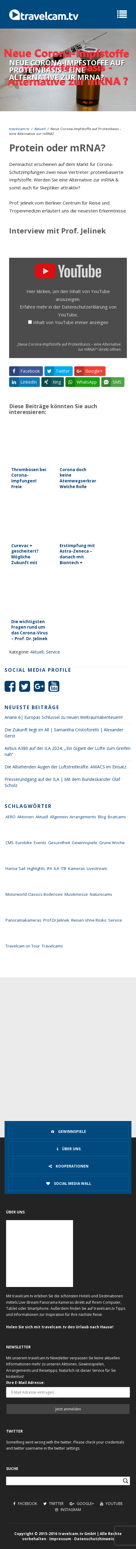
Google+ (82, 1503)
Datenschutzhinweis (94, 1538)
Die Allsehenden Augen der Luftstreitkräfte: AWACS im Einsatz (65, 767)
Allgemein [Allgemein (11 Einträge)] (59, 816)
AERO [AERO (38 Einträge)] (10, 816)
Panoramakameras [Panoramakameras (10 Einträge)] (23, 920)
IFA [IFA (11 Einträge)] (49, 868)
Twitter (53, 1503)
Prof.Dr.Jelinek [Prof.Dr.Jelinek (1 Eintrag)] (56, 920)
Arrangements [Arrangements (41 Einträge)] (83, 816)
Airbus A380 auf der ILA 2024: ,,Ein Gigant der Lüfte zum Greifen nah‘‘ (68, 751)
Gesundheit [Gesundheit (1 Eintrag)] (59, 842)
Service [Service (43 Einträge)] (115, 920)
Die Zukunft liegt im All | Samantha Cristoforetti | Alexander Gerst (64, 733)
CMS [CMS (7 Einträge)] (9, 842)
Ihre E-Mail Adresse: (25, 1382)
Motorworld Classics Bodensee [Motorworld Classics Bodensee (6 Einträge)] (34, 894)
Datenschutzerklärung (85, 307)
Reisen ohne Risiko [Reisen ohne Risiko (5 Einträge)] (88, 920)
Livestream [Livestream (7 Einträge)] (97, 868)
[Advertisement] (68, 1048)
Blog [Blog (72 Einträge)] (102, 816)
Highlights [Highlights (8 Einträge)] (36, 868)
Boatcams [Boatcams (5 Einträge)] (117, 816)
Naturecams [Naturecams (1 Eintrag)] (101, 894)
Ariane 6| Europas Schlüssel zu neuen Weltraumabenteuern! (64, 717)
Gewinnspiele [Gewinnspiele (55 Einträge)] (84, 842)
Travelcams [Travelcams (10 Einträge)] (52, 946)
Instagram (68, 1509)
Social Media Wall (68, 1183)
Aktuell (40, 128)
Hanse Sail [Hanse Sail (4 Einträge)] (15, 868)
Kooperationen (69, 1166)
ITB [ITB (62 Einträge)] (63, 868)
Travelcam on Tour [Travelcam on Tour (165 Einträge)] (22, 946)
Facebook (25, 1503)
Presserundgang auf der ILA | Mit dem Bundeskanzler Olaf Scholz (62, 782)
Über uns (69, 1148)
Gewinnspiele (68, 1131)
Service (53, 652)
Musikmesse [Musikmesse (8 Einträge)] (76, 894)
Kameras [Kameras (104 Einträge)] (76, 868)
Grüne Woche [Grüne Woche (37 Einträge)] (112, 842)
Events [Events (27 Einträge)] (40, 842)
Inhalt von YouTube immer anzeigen (70, 322)
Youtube (111, 1503)
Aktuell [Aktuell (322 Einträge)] (42, 816)
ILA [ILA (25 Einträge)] (56, 868)
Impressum (60, 1538)
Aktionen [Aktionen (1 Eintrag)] (25, 816)
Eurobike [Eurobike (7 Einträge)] (24, 842)
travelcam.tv (19, 128)
